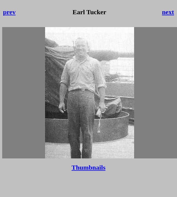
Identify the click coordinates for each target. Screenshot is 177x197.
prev (9, 12)
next (168, 12)
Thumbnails (88, 167)
